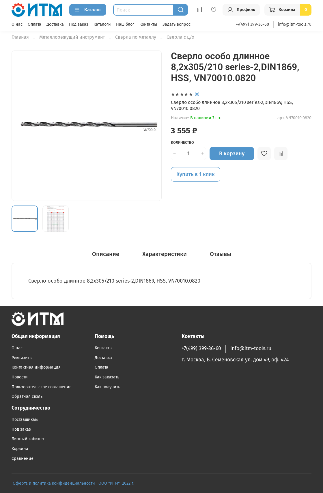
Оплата (34, 24)
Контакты (148, 24)
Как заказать (107, 377)
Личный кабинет (28, 438)
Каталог (87, 10)
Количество (182, 142)
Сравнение (22, 458)
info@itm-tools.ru (294, 24)
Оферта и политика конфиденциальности (54, 483)
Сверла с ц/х (180, 37)
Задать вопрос (177, 24)
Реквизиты (22, 357)
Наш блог (125, 24)
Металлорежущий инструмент (72, 37)
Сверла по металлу (135, 37)
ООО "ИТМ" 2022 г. (116, 483)
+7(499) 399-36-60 (252, 24)
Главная (20, 37)
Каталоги (102, 24)
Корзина (20, 448)
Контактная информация (36, 367)
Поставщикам (25, 419)
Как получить (107, 386)
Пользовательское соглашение (42, 386)
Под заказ (78, 24)
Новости (20, 377)
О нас (17, 24)
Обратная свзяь (27, 396)
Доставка (55, 24)
